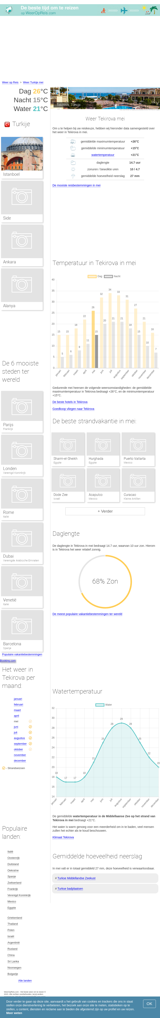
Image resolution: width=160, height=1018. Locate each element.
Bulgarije (13, 973)
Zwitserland (14, 882)
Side (7, 218)
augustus (19, 738)
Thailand (13, 923)
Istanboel (11, 174)
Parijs (8, 424)
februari (18, 704)
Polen (11, 930)
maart (17, 710)
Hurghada (96, 459)
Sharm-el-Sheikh (66, 459)
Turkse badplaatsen (70, 888)
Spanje (7, 648)
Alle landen (25, 980)
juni (16, 726)
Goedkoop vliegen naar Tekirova (73, 408)
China (11, 955)
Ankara (9, 261)
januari (18, 698)
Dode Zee (60, 495)
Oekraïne (13, 870)
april (16, 715)
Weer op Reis (10, 82)
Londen (10, 468)
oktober (18, 749)
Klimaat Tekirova (63, 837)
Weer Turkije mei (33, 82)
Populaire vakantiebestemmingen (22, 654)
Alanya (9, 305)
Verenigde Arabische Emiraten (21, 560)
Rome (8, 512)
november (20, 755)
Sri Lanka (13, 961)
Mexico (12, 901)
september (20, 743)
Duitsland (13, 864)
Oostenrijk (14, 857)
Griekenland (15, 917)
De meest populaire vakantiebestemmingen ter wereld (87, 614)
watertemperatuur (102, 155)
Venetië (9, 599)
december (20, 760)
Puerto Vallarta (135, 459)
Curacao (130, 495)
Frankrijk (8, 429)
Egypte (12, 907)
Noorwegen (14, 967)
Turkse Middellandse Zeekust (76, 878)
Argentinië (14, 942)
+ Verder (105, 511)
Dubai (8, 556)
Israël (11, 936)
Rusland (13, 948)
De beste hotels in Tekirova (70, 402)
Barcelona (12, 643)
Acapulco (95, 495)
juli (15, 732)
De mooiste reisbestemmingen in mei (76, 185)
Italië (6, 516)
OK (149, 1004)
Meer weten (14, 1013)
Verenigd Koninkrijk (14, 472)
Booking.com (8, 660)
